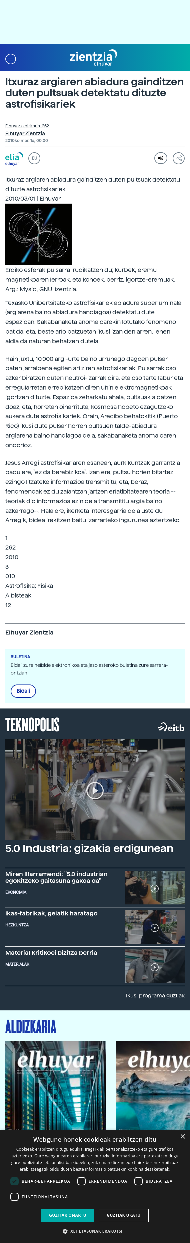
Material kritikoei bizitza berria (51, 952)
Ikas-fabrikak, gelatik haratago (51, 913)
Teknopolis (32, 724)
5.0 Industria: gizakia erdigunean (89, 848)
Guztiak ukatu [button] (124, 1215)
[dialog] (95, 1186)
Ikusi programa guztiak (155, 995)
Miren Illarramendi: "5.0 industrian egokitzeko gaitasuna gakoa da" (56, 877)
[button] (10, 58)
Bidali (23, 691)
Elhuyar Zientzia (25, 134)
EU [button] (34, 158)
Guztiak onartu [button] (67, 1215)
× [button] (182, 1136)
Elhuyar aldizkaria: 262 (27, 126)
